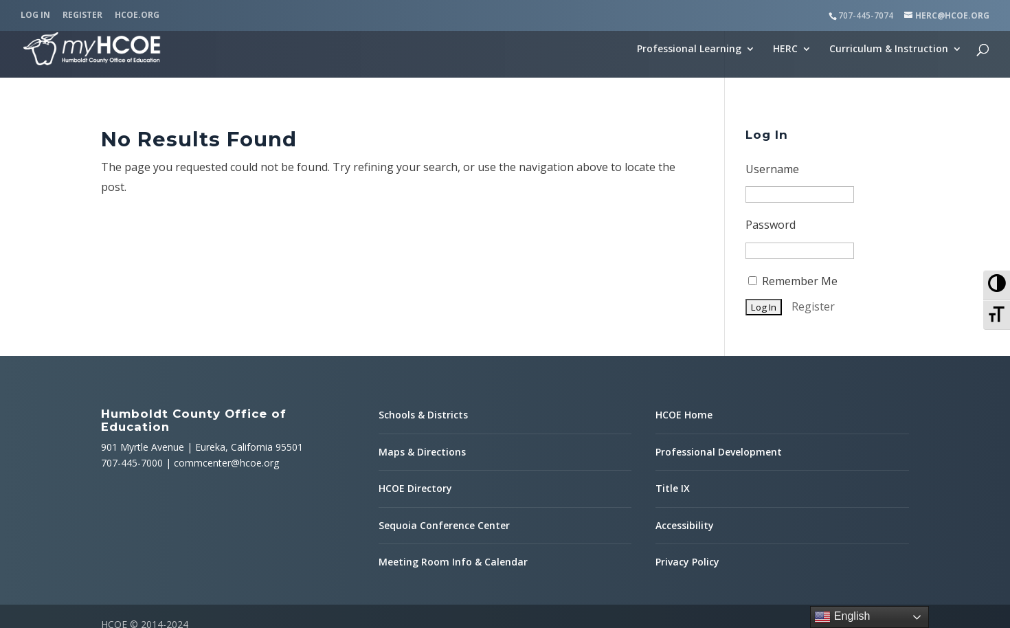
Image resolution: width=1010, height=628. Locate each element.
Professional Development (718, 363)
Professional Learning (689, 49)
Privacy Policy (687, 473)
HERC (785, 49)
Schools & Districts (423, 326)
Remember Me (793, 192)
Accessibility (684, 436)
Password (770, 136)
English (842, 617)
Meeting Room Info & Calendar (453, 473)
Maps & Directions (422, 363)
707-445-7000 (132, 374)
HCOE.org (137, 16)
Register (82, 16)
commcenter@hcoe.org (226, 374)
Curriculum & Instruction (888, 49)
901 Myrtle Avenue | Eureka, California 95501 (202, 358)
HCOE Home (683, 326)
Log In (35, 16)
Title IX (672, 399)
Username (772, 80)
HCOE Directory (415, 399)
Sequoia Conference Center (444, 436)
